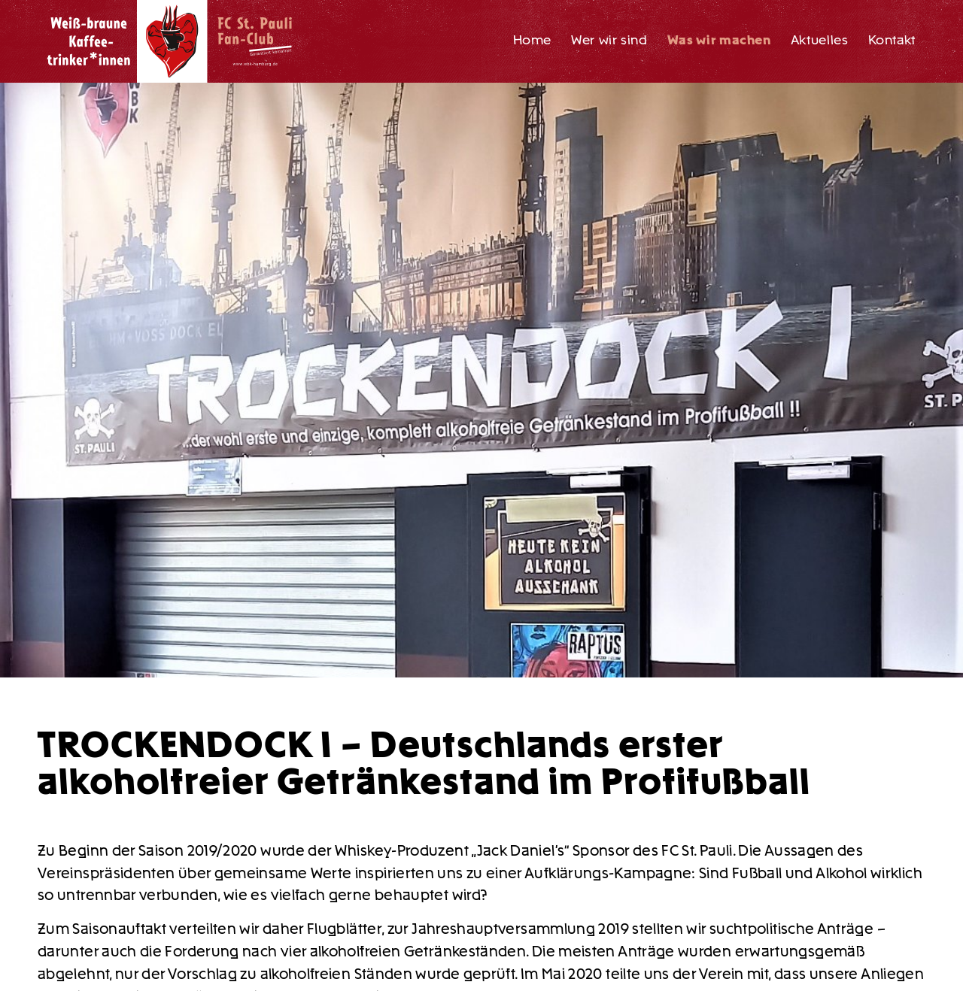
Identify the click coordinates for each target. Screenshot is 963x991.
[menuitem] (532, 41)
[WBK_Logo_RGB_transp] (172, 41)
